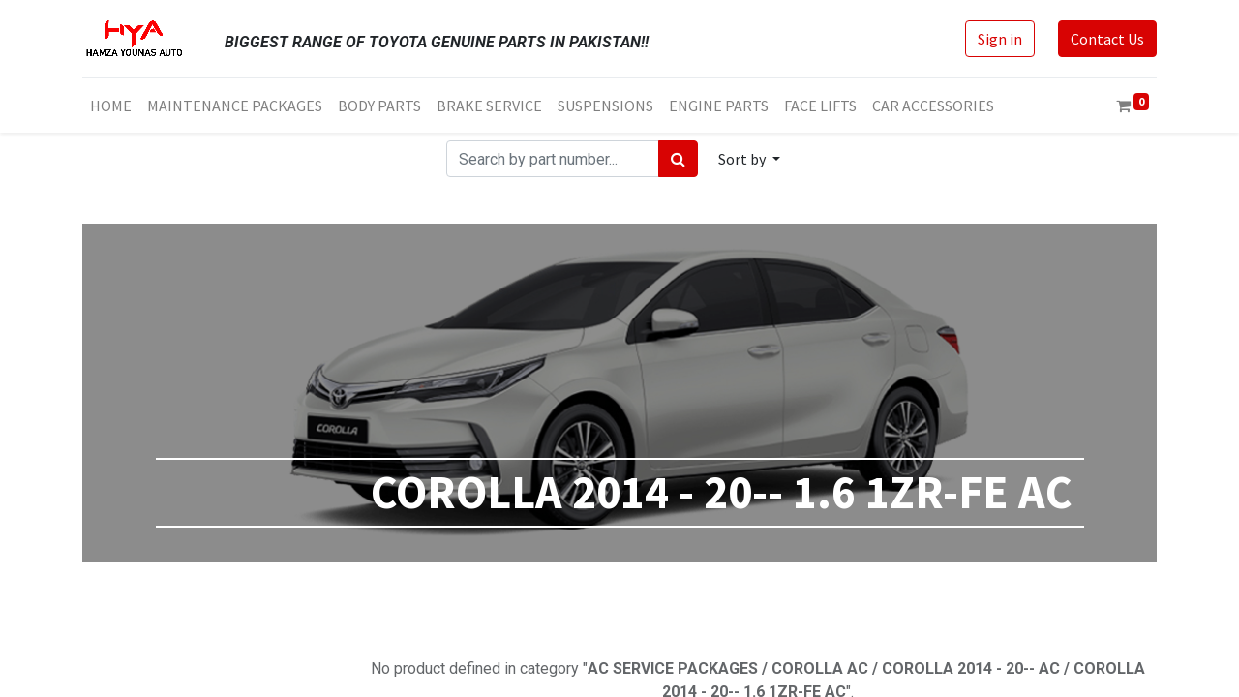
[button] (749, 158)
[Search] (678, 158)
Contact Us (1107, 38)
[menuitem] (110, 105)
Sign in (1000, 38)
